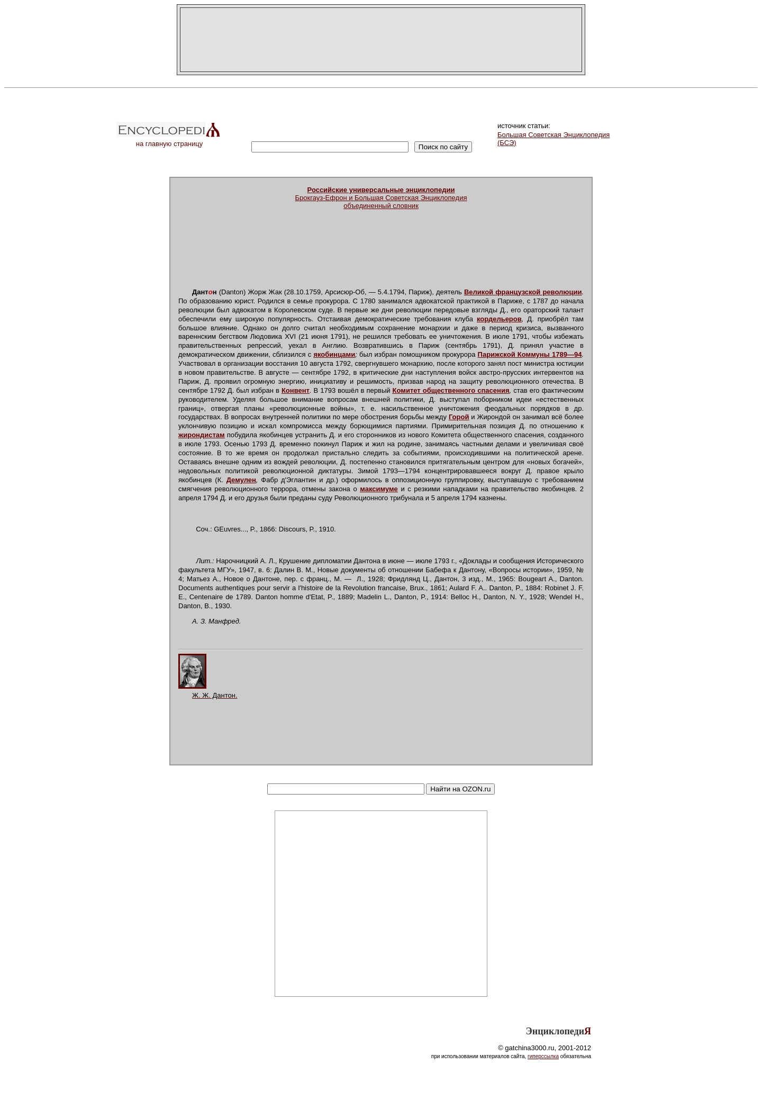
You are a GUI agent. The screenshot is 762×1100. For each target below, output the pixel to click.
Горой (459, 417)
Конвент (296, 390)
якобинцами (334, 354)
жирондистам (201, 435)
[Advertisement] (381, 40)
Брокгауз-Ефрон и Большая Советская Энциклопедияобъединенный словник (381, 198)
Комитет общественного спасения (451, 390)
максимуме (379, 489)
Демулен (241, 480)
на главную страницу (169, 140)
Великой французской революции (523, 292)
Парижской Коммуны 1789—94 (530, 354)
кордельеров (499, 319)
